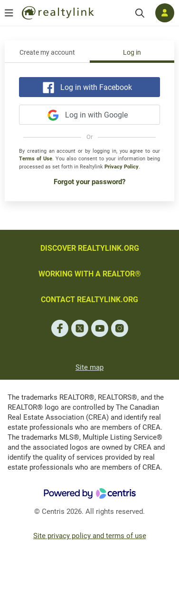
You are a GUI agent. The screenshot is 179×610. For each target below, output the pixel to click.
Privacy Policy (121, 167)
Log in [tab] (132, 53)
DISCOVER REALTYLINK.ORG (89, 248)
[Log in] (164, 12)
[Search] (140, 13)
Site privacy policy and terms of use (89, 535)
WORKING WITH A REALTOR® (89, 273)
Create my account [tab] (47, 53)
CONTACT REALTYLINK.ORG (89, 299)
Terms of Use (35, 159)
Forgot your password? (89, 181)
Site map (89, 367)
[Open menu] (9, 12)
